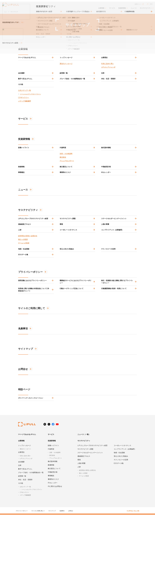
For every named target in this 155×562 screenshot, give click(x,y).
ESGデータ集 (23, 291)
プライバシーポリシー (33, 310)
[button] (101, 7)
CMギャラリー (23, 110)
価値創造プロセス (25, 251)
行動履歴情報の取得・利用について (114, 331)
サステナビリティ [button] (145, 7)
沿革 (103, 78)
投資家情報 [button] (121, 7)
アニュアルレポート (67, 176)
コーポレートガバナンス (69, 260)
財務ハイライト (24, 162)
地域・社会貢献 (24, 282)
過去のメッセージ (66, 67)
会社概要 (22, 78)
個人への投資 (23, 271)
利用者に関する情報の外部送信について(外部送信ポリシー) (34, 332)
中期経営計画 (106, 184)
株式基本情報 (106, 162)
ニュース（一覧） (84, 482)
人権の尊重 (106, 251)
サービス (111, 6)
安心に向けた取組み (67, 282)
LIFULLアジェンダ (108, 70)
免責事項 (26, 373)
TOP (5, 11)
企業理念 (105, 59)
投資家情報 (27, 151)
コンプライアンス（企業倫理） (113, 260)
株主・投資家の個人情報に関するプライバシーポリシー (117, 321)
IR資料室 (63, 162)
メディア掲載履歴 (24, 114)
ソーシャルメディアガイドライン (30, 107)
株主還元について (66, 184)
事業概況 (22, 193)
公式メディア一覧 (24, 103)
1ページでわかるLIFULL (27, 59)
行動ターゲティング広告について (72, 331)
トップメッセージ (66, 59)
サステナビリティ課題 (68, 242)
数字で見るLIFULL (26, 86)
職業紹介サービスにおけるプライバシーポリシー (76, 321)
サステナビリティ (31, 232)
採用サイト (138, 3)
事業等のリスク (65, 193)
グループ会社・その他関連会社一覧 (72, 86)
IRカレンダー (106, 193)
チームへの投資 (23, 275)
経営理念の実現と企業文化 (27, 267)
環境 (61, 251)
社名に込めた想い (107, 67)
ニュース (133, 6)
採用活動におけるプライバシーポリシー (33, 320)
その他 (21, 95)
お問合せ (26, 413)
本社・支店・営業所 (109, 86)
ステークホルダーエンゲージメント (114, 242)
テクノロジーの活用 (109, 282)
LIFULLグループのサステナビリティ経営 (34, 242)
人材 (20, 260)
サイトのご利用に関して (34, 352)
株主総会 (63, 173)
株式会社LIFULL (10, 5)
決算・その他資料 (66, 169)
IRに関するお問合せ (55, 534)
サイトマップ (28, 393)
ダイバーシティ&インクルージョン (31, 444)
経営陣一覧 (64, 78)
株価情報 (22, 184)
